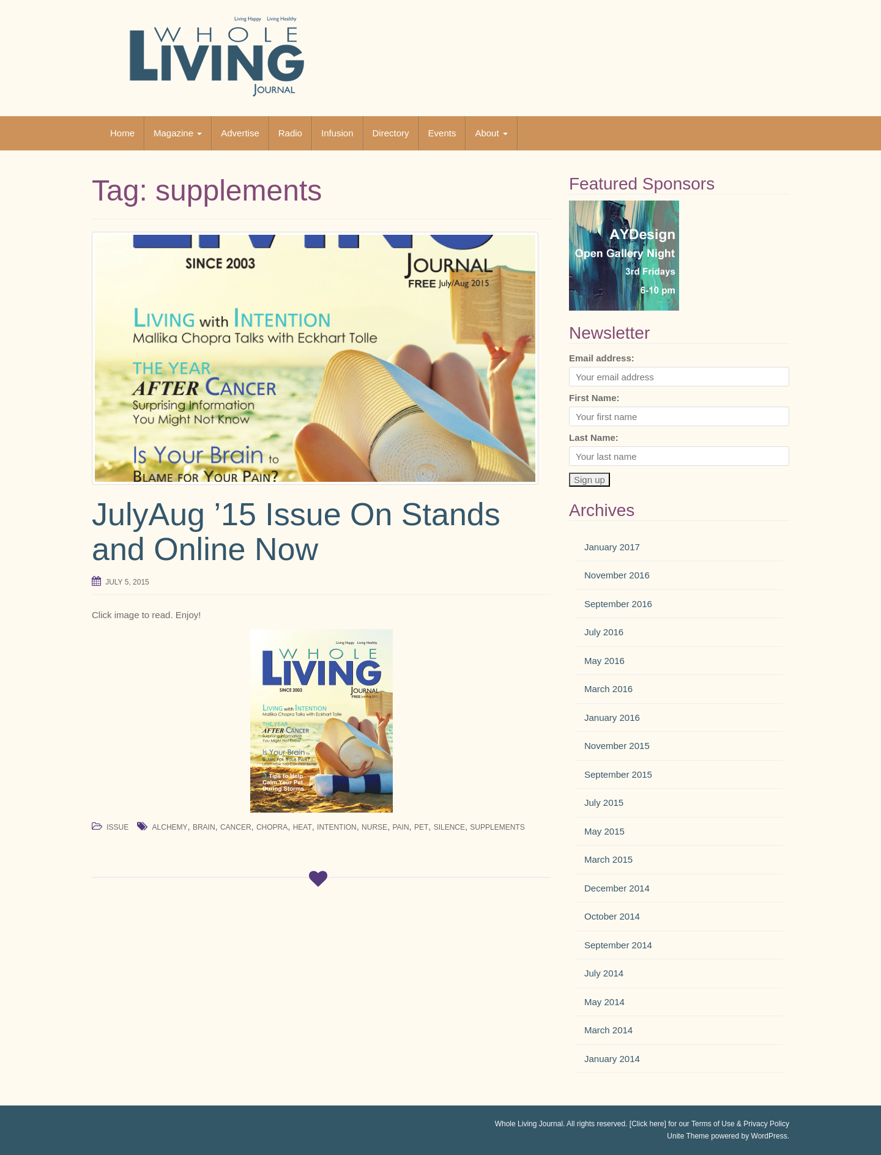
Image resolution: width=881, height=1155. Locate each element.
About (491, 133)
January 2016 (612, 717)
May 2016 (604, 660)
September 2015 (618, 774)
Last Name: (594, 437)
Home (122, 133)
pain (400, 827)
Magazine (178, 133)
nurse (374, 827)
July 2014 (603, 973)
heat (302, 827)
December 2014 (617, 888)
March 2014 (608, 1030)
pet (421, 827)
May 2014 (604, 1002)
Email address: (601, 358)
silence (449, 827)
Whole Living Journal (529, 1124)
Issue (117, 827)
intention (337, 827)
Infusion (337, 133)
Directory (391, 133)
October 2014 (612, 916)
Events (442, 133)
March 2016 (608, 689)
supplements (497, 827)
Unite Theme (687, 1136)
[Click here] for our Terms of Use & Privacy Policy (709, 1124)
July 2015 (603, 802)
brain (204, 827)
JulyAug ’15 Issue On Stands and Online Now (296, 531)
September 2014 (618, 945)
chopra (272, 827)
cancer (235, 827)
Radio (290, 133)
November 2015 (617, 745)
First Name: (594, 398)
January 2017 (612, 547)
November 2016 (617, 575)
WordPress (769, 1136)
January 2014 (612, 1059)
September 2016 (618, 604)
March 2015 (608, 859)
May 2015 (604, 831)
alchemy (170, 827)
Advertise (240, 133)
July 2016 (603, 632)
